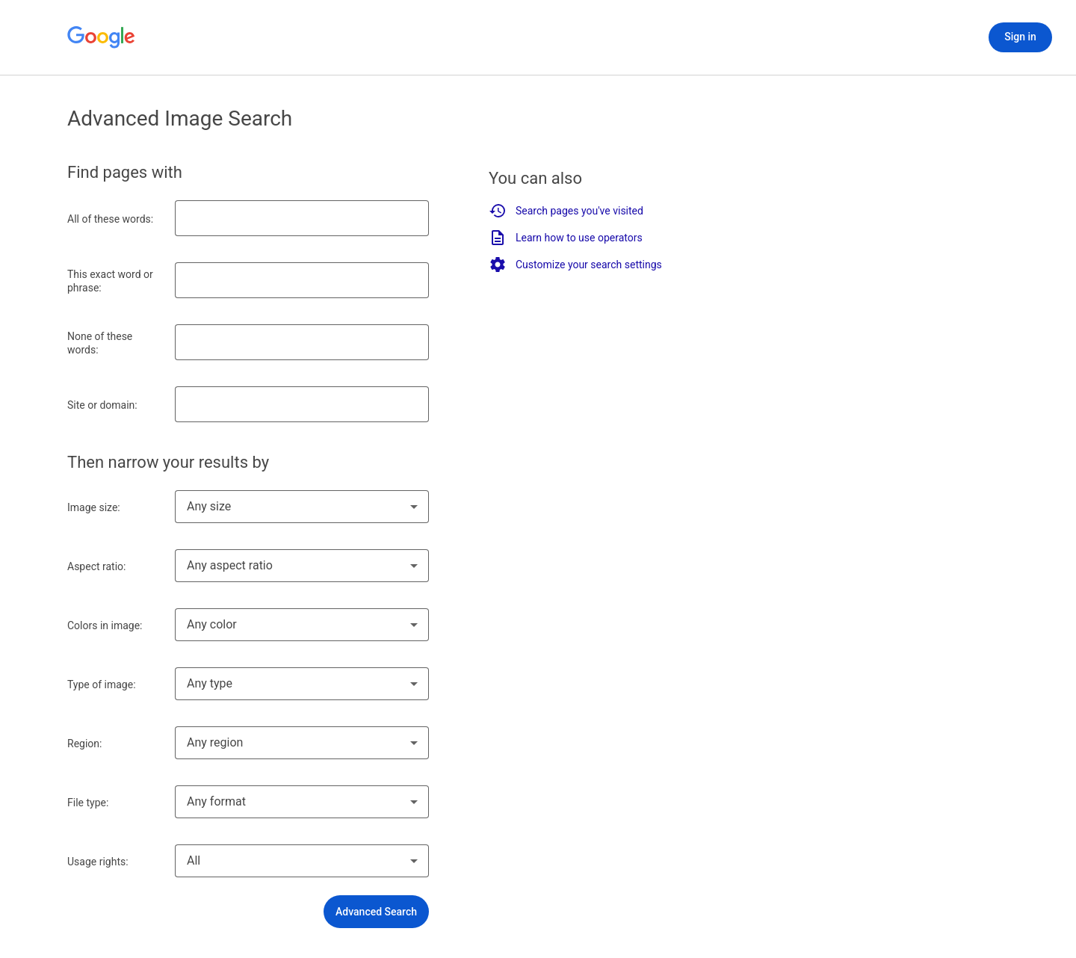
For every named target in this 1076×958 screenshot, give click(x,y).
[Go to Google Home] (101, 37)
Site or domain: (102, 405)
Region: (84, 744)
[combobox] (302, 507)
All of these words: (110, 219)
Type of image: (101, 684)
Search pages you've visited (566, 211)
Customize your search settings (575, 265)
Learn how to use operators (566, 238)
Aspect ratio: (96, 566)
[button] (376, 911)
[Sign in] (1020, 37)
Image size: (93, 507)
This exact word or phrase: (110, 281)
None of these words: (99, 343)
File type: (87, 803)
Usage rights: (98, 862)
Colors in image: (105, 625)
